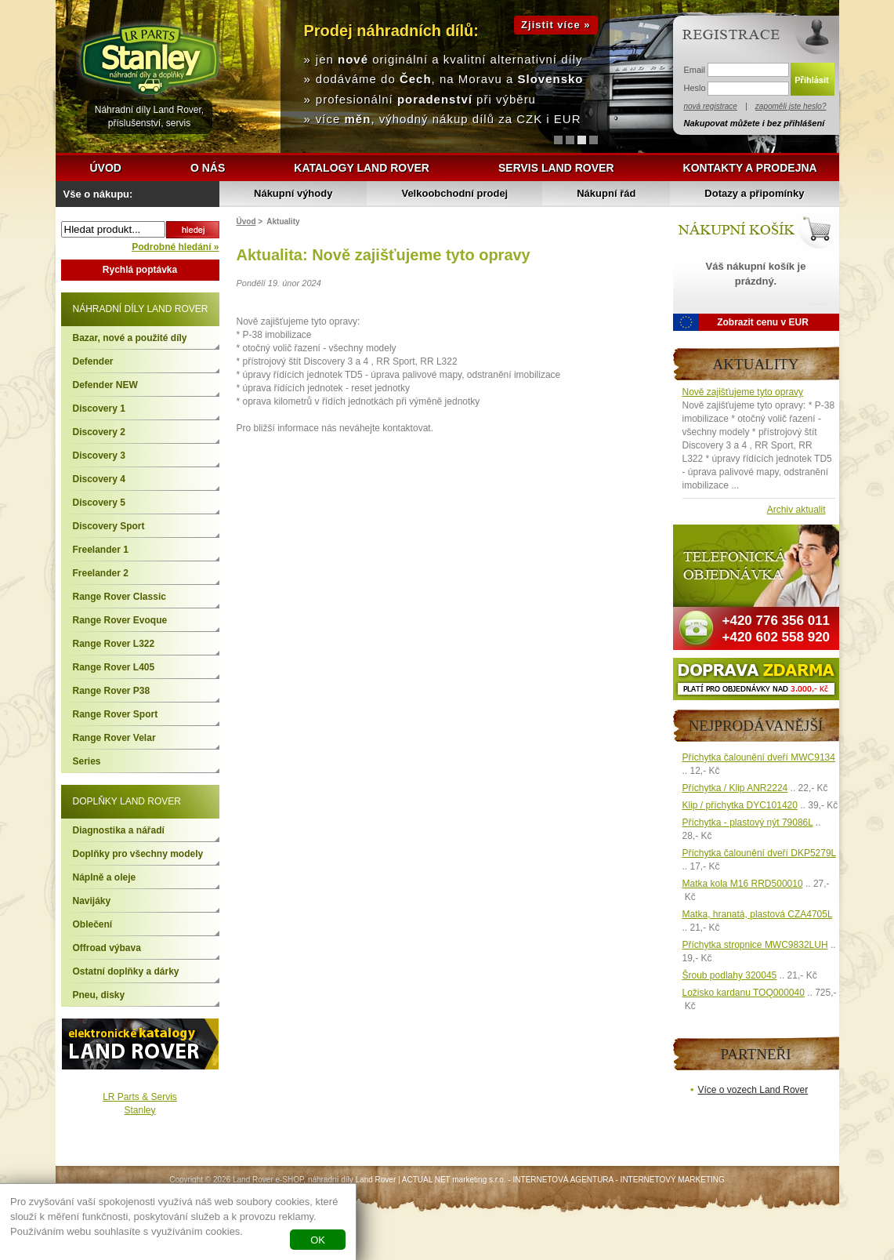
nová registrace (710, 106)
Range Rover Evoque (120, 620)
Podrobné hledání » (175, 246)
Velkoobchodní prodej (454, 193)
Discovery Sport (109, 526)
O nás (207, 168)
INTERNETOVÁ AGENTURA (563, 1179)
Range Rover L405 (114, 667)
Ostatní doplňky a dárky (126, 971)
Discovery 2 (99, 432)
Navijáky (92, 900)
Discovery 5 (99, 502)
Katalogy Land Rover (361, 168)
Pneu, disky (99, 994)
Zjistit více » (555, 25)
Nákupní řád (606, 193)
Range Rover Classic (119, 596)
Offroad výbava (107, 947)
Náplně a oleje (104, 877)
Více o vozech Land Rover (753, 1089)
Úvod (105, 168)
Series (87, 761)
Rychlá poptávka (140, 269)
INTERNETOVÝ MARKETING (673, 1179)
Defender (93, 361)
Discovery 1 (99, 408)
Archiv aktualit (796, 509)
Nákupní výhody (293, 193)
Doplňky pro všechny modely (138, 853)
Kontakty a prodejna (750, 168)
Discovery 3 (99, 455)
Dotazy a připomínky (754, 193)
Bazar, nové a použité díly (130, 337)
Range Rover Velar (114, 737)
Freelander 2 (100, 573)
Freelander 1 (100, 549)
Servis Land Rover (556, 168)
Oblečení (93, 924)
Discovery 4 (99, 479)
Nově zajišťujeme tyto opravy (743, 392)
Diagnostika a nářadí (119, 830)
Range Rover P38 (111, 690)
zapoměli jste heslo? (791, 106)
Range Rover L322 (114, 643)
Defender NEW (105, 384)
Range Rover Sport (115, 714)
